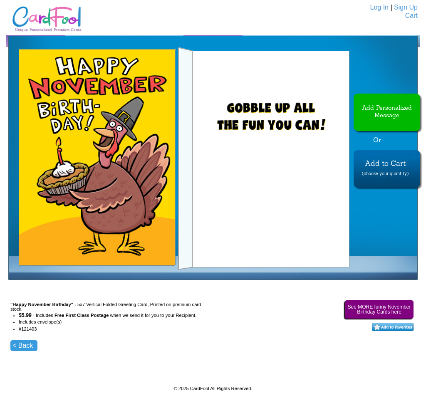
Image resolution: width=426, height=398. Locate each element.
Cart (411, 15)
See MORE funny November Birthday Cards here (379, 309)
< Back (22, 345)
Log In (379, 7)
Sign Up (406, 7)
